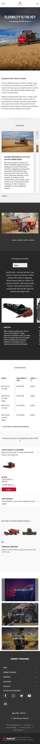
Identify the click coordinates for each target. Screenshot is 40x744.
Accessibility (11, 727)
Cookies (27, 725)
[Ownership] (20, 614)
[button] (4, 195)
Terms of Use (25, 727)
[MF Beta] (9, 489)
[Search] (37, 3)
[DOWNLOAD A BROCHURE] (20, 547)
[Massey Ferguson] (20, 3)
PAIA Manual (18, 730)
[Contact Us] (20, 589)
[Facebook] (5, 696)
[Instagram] (13, 696)
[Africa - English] (20, 713)
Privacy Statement (13, 725)
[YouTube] (29, 696)
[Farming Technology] (20, 638)
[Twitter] (21, 696)
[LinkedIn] (5, 704)
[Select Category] (20, 265)
